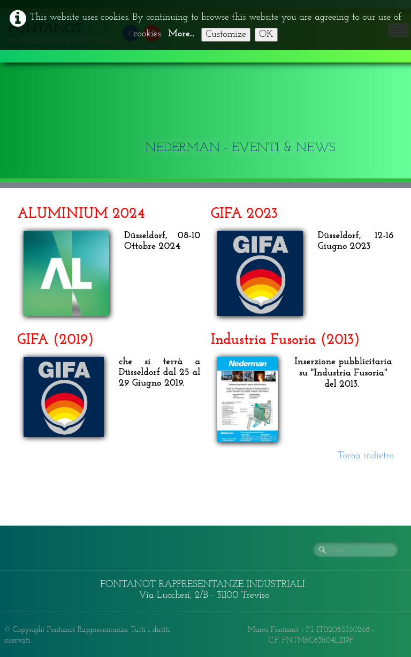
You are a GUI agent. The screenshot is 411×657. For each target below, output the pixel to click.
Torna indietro (366, 456)
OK (266, 34)
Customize (226, 34)
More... (181, 34)
